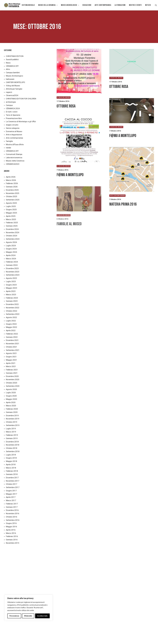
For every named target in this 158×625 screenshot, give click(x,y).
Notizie (148, 5)
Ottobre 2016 (11, 517)
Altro (8, 69)
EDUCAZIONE (86, 5)
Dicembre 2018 (12, 442)
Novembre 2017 (12, 481)
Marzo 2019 (11, 432)
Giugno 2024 (11, 249)
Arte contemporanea (14, 138)
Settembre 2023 (12, 275)
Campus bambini (13, 72)
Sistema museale (28, 5)
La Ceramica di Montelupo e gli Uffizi (21, 121)
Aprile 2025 (10, 216)
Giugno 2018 (11, 458)
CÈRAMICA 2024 (13, 108)
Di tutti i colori (11, 112)
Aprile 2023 (10, 291)
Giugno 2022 (11, 324)
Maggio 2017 (11, 494)
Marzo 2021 (11, 366)
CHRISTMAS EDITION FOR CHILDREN (21, 99)
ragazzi (9, 92)
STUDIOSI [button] (102, 564)
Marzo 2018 (11, 468)
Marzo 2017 (11, 500)
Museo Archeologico (14, 76)
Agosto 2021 (11, 353)
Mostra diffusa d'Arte (15, 144)
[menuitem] (28, 5)
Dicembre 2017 (12, 477)
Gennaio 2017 (12, 507)
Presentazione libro (14, 118)
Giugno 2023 (11, 285)
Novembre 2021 (12, 343)
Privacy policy (37, 620)
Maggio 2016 (11, 526)
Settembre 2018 (12, 451)
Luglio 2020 (11, 392)
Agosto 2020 (11, 389)
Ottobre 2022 (11, 311)
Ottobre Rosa (118, 86)
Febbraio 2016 (12, 536)
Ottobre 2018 (11, 448)
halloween (10, 79)
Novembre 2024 (12, 232)
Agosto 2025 (11, 203)
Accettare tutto (42, 616)
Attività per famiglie (14, 89)
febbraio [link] (116, 592)
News (8, 63)
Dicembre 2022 (12, 304)
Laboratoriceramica (14, 157)
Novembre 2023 (12, 272)
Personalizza (14, 616)
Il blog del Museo (13, 85)
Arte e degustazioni (14, 134)
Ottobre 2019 (11, 422)
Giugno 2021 (11, 357)
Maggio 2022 (11, 327)
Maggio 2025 (11, 213)
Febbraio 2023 (12, 298)
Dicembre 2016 (12, 510)
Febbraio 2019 (12, 435)
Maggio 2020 (11, 399)
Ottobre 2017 (11, 484)
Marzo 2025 (11, 219)
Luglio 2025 (11, 206)
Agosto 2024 (11, 242)
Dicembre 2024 (12, 229)
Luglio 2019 (11, 428)
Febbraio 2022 (12, 334)
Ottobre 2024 (11, 236)
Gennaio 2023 (12, 301)
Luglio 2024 (11, 245)
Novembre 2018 (12, 445)
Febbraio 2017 (12, 504)
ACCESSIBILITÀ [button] (55, 564)
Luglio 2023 (11, 281)
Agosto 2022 (11, 317)
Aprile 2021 (10, 363)
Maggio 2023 (11, 288)
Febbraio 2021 (12, 370)
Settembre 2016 (12, 520)
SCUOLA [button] (87, 564)
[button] (156, 5)
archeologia (11, 102)
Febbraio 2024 (12, 262)
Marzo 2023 (11, 294)
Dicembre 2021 (12, 340)
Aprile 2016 (10, 530)
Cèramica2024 (12, 95)
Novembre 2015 (12, 543)
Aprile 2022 (10, 330)
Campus (9, 105)
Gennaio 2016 (12, 540)
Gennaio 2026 (12, 187)
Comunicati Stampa (14, 154)
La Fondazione (120, 5)
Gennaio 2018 (12, 474)
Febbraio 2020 (12, 409)
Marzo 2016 (11, 533)
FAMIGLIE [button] (71, 564)
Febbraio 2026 (12, 183)
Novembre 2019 (12, 419)
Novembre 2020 (12, 379)
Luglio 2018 (11, 455)
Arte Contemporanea (103, 5)
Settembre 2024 (12, 239)
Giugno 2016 (11, 523)
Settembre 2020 (12, 386)
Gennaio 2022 (12, 337)
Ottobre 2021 (11, 347)
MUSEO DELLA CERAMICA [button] (48, 5)
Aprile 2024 (10, 255)
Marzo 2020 (11, 406)
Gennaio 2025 (12, 226)
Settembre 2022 (12, 314)
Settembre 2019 (12, 425)
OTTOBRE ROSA (66, 106)
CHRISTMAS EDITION (14, 56)
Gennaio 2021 (12, 373)
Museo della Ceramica (15, 161)
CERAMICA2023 (12, 164)
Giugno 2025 (11, 209)
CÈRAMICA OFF (12, 66)
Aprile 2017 (10, 497)
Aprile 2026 (10, 177)
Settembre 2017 (12, 487)
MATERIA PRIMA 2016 (123, 204)
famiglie (9, 141)
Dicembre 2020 (12, 376)
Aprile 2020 (10, 402)
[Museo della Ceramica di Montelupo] (12, 5)
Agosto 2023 (11, 278)
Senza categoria (12, 128)
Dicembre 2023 (12, 268)
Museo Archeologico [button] (70, 5)
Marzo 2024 (11, 259)
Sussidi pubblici (12, 59)
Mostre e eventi (135, 5)
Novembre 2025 (12, 193)
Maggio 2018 (11, 461)
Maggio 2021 (11, 360)
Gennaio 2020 (12, 412)
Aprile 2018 (10, 464)
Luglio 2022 (11, 321)
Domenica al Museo (14, 131)
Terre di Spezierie (13, 115)
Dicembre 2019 (12, 415)
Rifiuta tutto (28, 616)
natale (8, 148)
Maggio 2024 (11, 252)
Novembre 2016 (12, 513)
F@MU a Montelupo (122, 135)
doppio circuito (12, 125)
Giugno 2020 (11, 396)
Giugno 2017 (11, 491)
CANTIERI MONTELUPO (15, 82)
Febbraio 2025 (12, 222)
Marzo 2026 (11, 180)
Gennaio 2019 (12, 438)
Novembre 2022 (12, 308)
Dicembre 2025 (12, 190)
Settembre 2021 (12, 350)
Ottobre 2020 (11, 383)
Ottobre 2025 (11, 196)
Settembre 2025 (12, 200)
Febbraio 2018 (12, 471)
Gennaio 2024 (12, 265)
